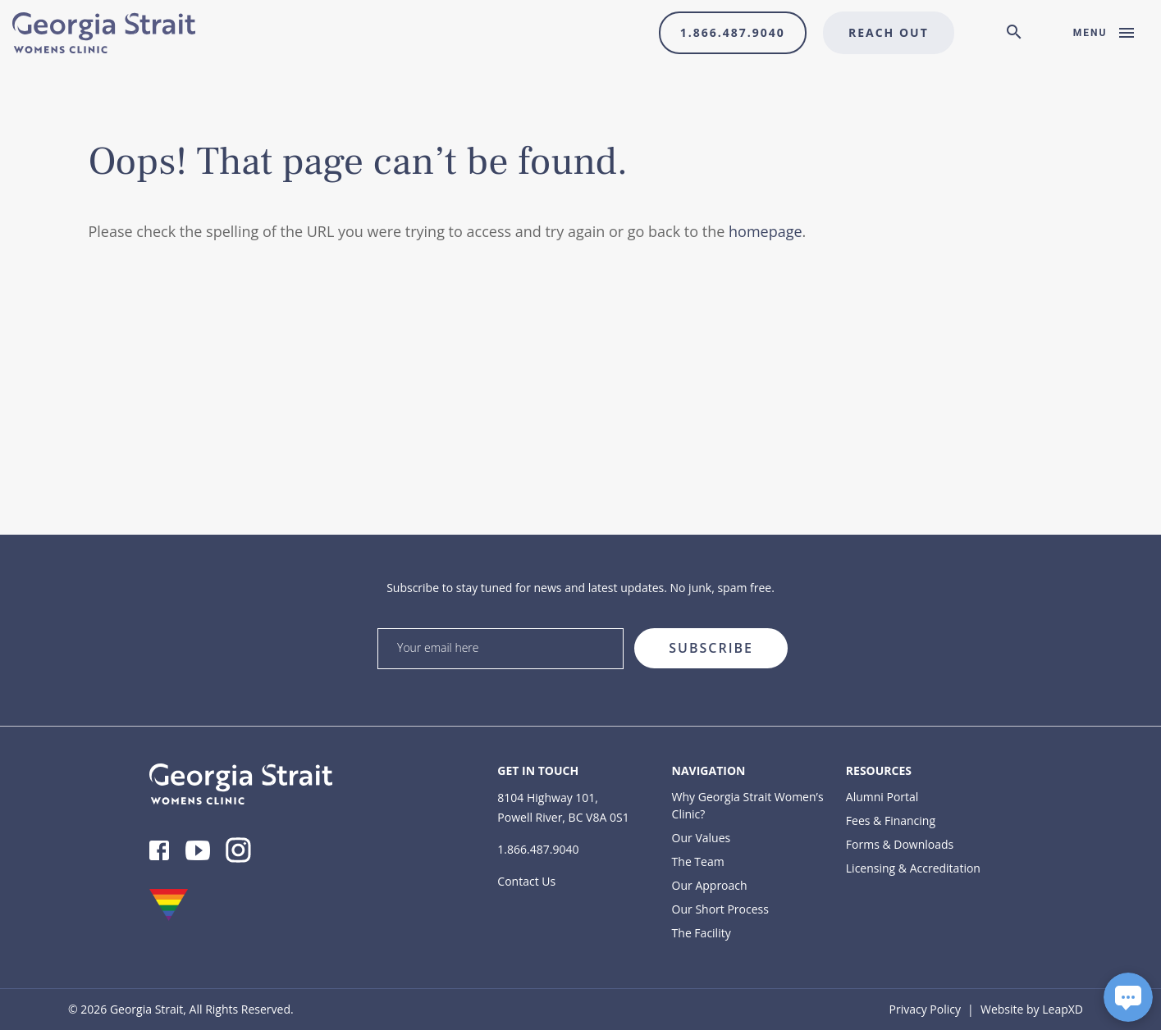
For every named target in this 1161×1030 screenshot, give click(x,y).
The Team (698, 861)
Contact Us (526, 881)
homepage (765, 231)
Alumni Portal (882, 796)
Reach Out (888, 32)
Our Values (701, 837)
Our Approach (709, 885)
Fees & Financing (890, 820)
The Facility (701, 933)
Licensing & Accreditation (913, 868)
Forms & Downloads (899, 844)
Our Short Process (720, 909)
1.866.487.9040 (732, 32)
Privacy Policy (925, 1009)
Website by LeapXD (1031, 1009)
